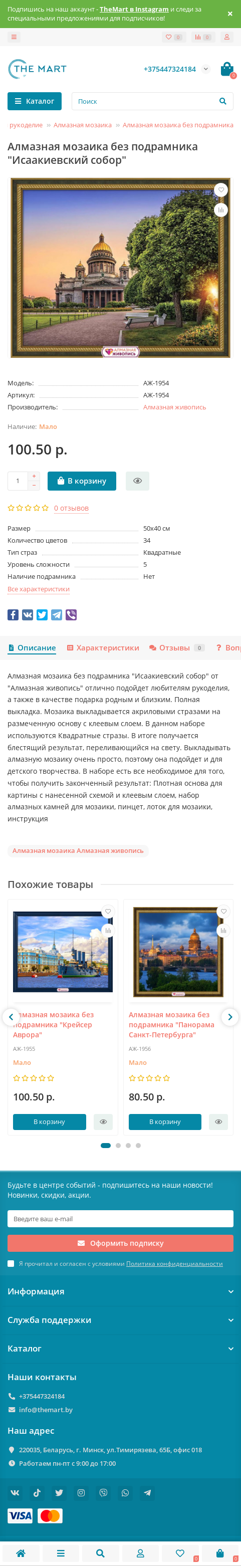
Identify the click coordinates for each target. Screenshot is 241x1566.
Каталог (120, 1348)
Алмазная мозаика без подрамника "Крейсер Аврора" (53, 1025)
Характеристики (102, 647)
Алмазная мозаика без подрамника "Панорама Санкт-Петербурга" (171, 1025)
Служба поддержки (120, 1319)
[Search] (152, 101)
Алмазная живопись (174, 406)
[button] (106, 1145)
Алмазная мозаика (83, 124)
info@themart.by (46, 1409)
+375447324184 (42, 1396)
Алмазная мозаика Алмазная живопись (78, 850)
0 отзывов (71, 508)
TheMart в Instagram (134, 9)
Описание (32, 647)
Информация (120, 1291)
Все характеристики (39, 588)
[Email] (120, 1218)
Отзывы (177, 647)
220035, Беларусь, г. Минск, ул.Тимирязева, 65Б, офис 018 (110, 1449)
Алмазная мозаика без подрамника (178, 124)
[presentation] (11, 1017)
